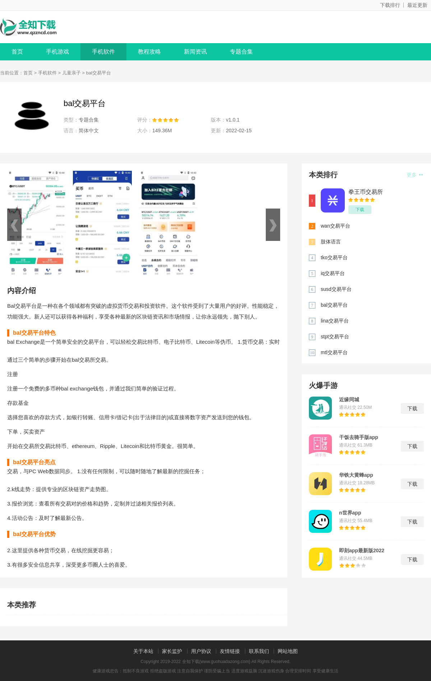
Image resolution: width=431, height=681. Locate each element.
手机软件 (103, 52)
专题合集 (241, 52)
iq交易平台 (333, 273)
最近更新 (417, 5)
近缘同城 (349, 399)
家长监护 (172, 651)
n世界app (350, 513)
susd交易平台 (336, 289)
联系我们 (259, 651)
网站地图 (288, 651)
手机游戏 (57, 52)
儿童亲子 (71, 73)
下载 (360, 209)
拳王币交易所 (365, 192)
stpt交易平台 (335, 336)
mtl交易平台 (334, 352)
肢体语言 (331, 241)
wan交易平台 (335, 226)
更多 (415, 175)
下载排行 (390, 5)
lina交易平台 (335, 321)
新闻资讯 (195, 52)
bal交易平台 (334, 305)
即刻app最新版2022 (361, 550)
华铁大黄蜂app (356, 475)
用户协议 (201, 651)
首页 (17, 52)
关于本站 (143, 651)
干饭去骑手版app (358, 437)
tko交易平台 (334, 257)
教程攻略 (149, 52)
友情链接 (230, 651)
